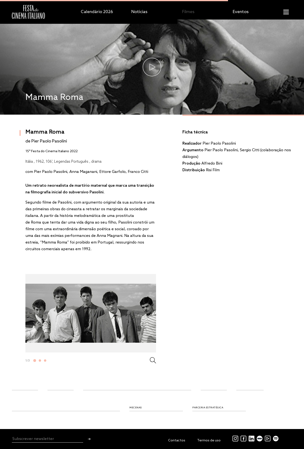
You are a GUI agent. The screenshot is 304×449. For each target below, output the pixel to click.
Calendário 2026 (97, 12)
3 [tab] (45, 360)
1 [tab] (34, 360)
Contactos (176, 441)
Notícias (139, 12)
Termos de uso (209, 441)
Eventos (241, 12)
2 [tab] (40, 360)
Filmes (188, 12)
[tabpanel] (90, 313)
